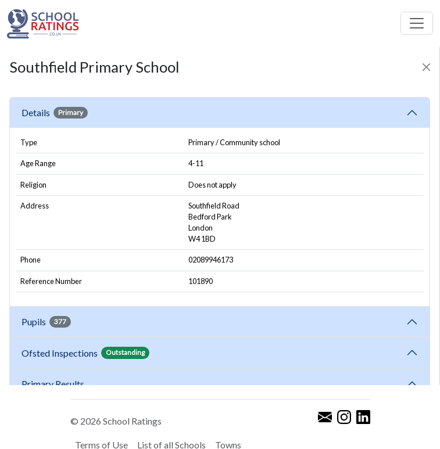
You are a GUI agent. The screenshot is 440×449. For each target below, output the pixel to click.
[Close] (426, 67)
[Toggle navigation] (416, 23)
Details (55, 112)
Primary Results (53, 383)
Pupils (46, 322)
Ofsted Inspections (85, 352)
